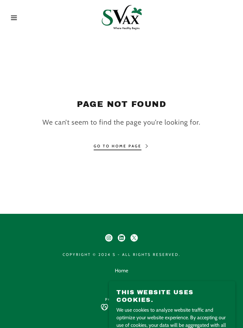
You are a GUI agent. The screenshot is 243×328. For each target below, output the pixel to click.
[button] (12, 17)
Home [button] (121, 271)
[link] (121, 17)
